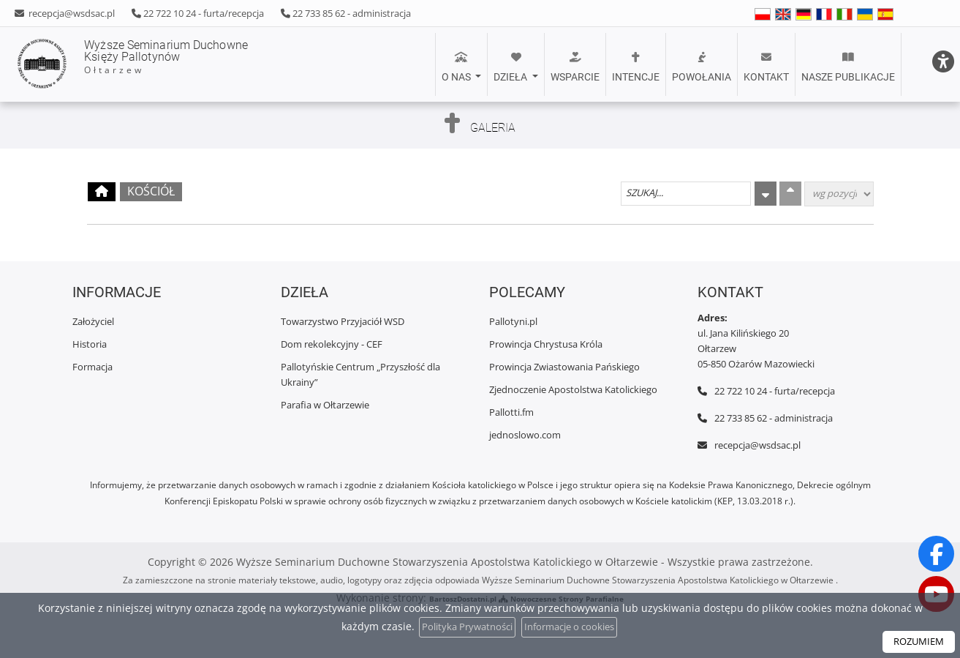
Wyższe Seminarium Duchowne (179, 64)
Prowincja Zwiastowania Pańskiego (564, 366)
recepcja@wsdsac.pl (70, 13)
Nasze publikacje (848, 67)
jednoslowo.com (525, 434)
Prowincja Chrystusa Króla (545, 344)
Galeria (492, 125)
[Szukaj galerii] (686, 194)
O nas (457, 67)
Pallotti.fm (511, 412)
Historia (89, 344)
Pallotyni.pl (513, 321)
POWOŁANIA (701, 67)
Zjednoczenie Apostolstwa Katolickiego (573, 389)
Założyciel (93, 321)
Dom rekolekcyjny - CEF (331, 344)
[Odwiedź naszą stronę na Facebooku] (936, 552)
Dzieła (511, 67)
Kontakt (766, 67)
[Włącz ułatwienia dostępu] (935, 24)
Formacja (92, 366)
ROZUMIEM (916, 641)
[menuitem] (461, 64)
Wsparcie (575, 67)
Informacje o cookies (574, 627)
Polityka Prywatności (462, 627)
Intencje (635, 67)
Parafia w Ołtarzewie (325, 404)
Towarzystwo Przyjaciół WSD (342, 321)
